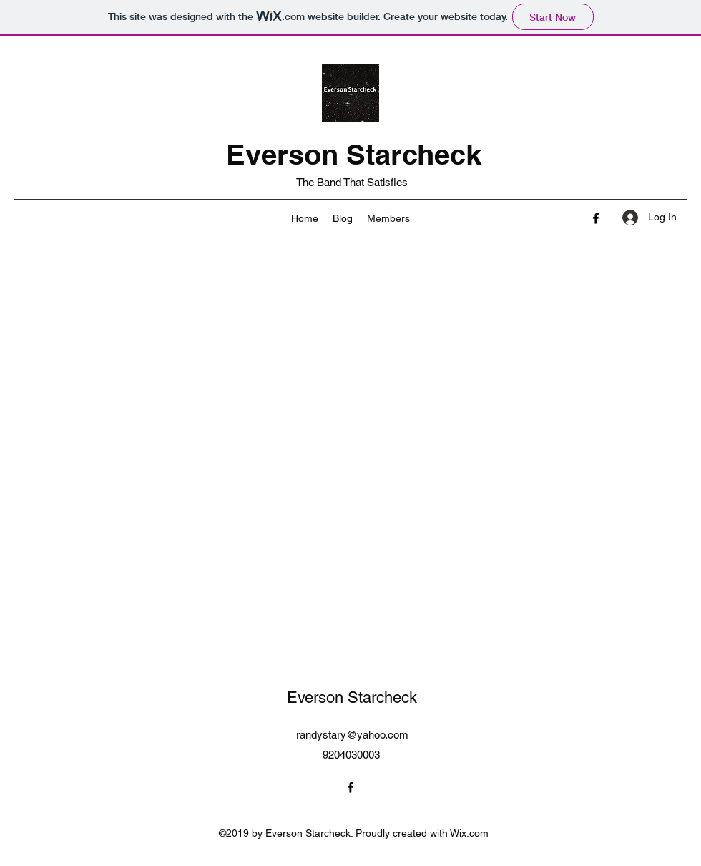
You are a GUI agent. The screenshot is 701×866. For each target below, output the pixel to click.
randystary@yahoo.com (352, 735)
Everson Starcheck (353, 154)
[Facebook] (596, 218)
